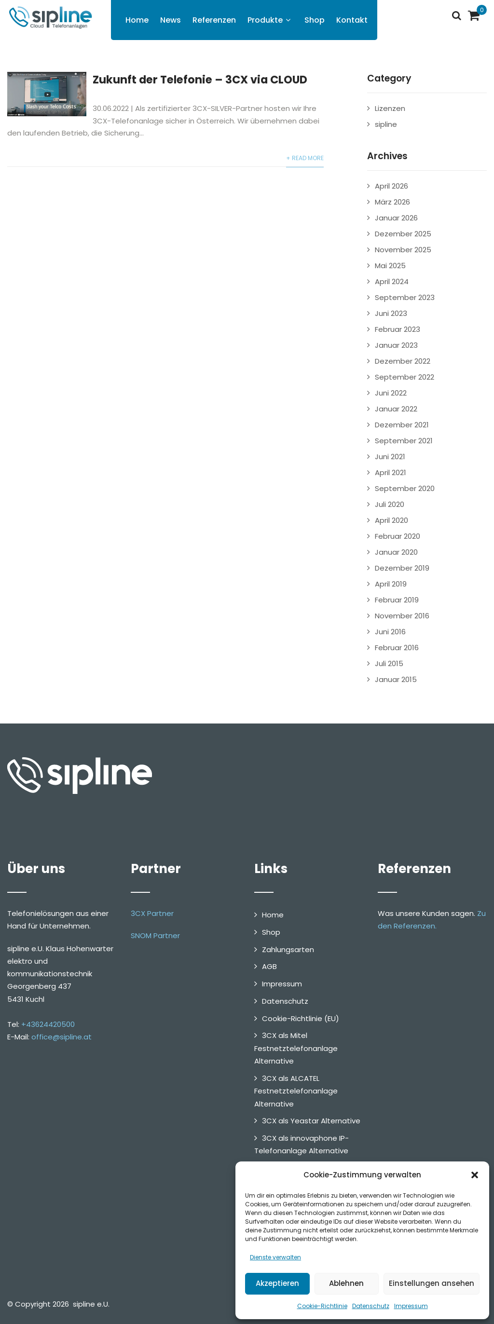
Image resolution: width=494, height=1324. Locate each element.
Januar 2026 (396, 218)
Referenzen (214, 20)
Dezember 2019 (402, 568)
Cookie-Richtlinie (322, 1306)
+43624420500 (48, 1024)
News (170, 20)
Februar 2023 (397, 329)
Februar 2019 (397, 600)
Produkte (270, 20)
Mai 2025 (390, 265)
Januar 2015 (396, 679)
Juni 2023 (391, 313)
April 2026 (391, 186)
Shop (314, 20)
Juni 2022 (391, 393)
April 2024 (392, 281)
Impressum (411, 1306)
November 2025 (403, 250)
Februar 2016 (397, 647)
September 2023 (405, 297)
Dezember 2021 (402, 425)
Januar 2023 (396, 345)
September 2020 (405, 488)
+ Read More (305, 158)
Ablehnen (346, 1283)
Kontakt (352, 20)
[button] (475, 1175)
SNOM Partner (155, 935)
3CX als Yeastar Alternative (311, 1121)
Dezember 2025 (403, 234)
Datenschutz (370, 1306)
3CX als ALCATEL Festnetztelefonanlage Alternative (296, 1091)
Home (137, 20)
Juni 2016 (390, 632)
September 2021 (404, 441)
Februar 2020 (397, 536)
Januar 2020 (396, 552)
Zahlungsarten (288, 949)
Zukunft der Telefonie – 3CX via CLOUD (200, 79)
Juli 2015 (389, 663)
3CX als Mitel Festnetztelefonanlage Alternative (296, 1048)
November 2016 (402, 616)
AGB (269, 966)
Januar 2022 (396, 409)
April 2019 (391, 584)
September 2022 (404, 377)
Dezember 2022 (402, 361)
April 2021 (390, 472)
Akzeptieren (277, 1283)
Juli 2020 (389, 504)
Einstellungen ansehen (431, 1283)
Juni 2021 (390, 456)
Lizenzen (390, 108)
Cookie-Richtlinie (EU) (300, 1018)
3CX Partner (152, 913)
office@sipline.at (61, 1037)
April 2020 (391, 520)
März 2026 (392, 202)
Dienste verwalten (275, 1257)
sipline (386, 124)
